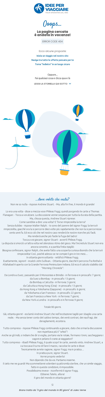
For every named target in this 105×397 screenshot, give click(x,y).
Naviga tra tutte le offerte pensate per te (52, 60)
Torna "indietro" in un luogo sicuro (52, 64)
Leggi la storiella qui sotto (52, 83)
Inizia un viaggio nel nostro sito (52, 56)
